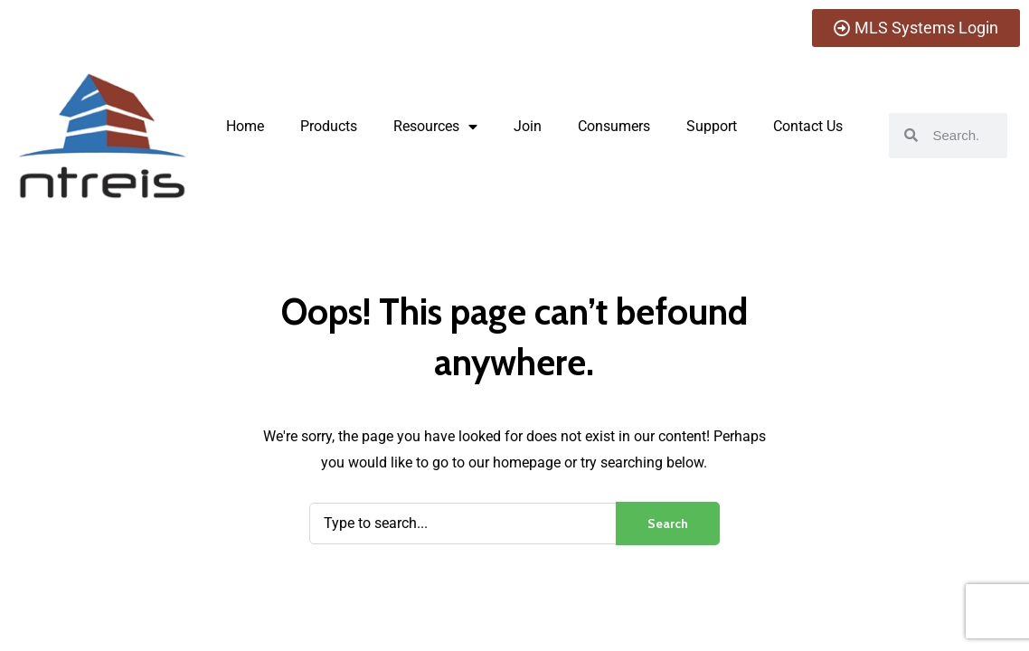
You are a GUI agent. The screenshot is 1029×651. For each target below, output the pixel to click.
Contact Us (808, 126)
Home (245, 126)
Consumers (614, 126)
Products (328, 126)
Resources (435, 126)
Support (711, 126)
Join (528, 126)
